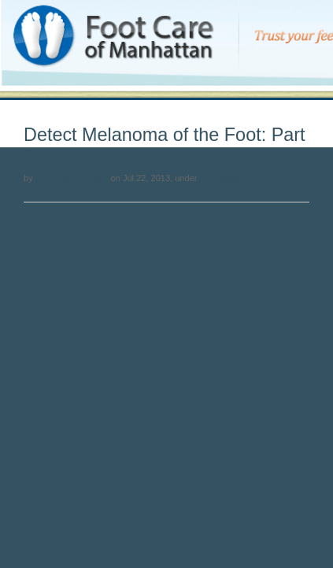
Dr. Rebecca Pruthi (72, 178)
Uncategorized (228, 178)
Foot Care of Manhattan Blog (65, 17)
